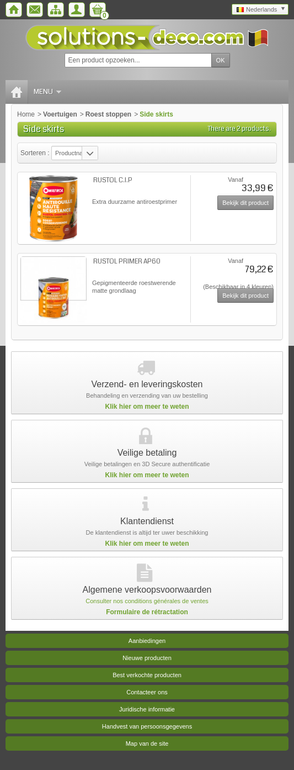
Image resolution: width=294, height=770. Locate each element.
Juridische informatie (147, 709)
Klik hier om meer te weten (147, 406)
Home (26, 114)
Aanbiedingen (147, 640)
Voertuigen (60, 114)
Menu (47, 92)
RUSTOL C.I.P (112, 180)
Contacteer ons (147, 692)
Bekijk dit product (245, 202)
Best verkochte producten (147, 675)
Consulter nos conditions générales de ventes (147, 601)
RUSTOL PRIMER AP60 (127, 261)
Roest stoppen (108, 114)
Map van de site (147, 743)
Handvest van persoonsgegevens (147, 726)
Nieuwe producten (147, 658)
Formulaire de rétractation (147, 612)
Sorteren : (35, 153)
